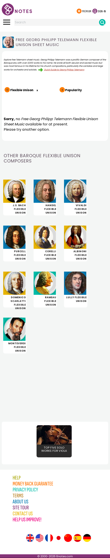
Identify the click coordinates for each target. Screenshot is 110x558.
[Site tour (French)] (49, 538)
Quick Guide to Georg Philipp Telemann (64, 69)
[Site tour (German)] (87, 538)
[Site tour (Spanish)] (77, 538)
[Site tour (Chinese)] (68, 538)
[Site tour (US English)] (39, 538)
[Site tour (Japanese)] (58, 538)
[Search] (102, 22)
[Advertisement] (55, 384)
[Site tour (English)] (30, 538)
